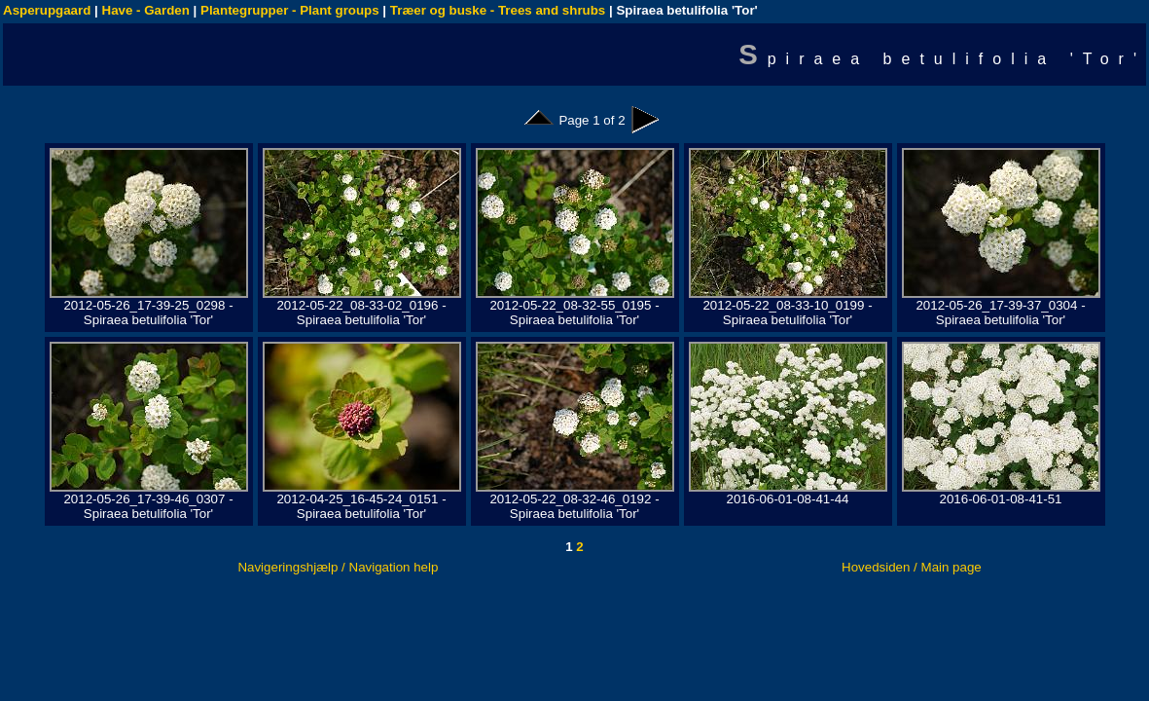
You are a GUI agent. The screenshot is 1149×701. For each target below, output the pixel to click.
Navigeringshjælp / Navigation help (337, 567)
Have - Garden (146, 10)
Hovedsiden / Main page (912, 567)
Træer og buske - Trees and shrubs (497, 10)
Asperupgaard (46, 10)
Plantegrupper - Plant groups (289, 10)
